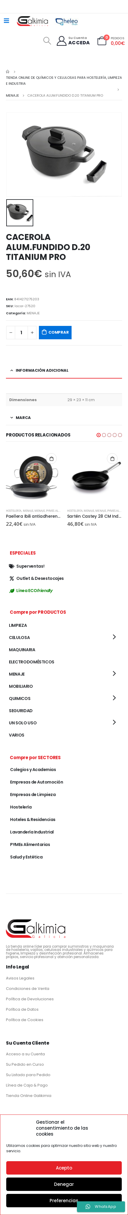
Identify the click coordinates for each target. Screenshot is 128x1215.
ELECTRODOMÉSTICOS (31, 662)
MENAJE (33, 313)
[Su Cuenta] (73, 41)
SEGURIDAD (21, 711)
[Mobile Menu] (6, 21)
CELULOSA (19, 638)
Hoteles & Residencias (33, 819)
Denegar (64, 1184)
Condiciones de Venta (27, 988)
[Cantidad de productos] (21, 332)
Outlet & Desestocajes (36, 578)
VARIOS (16, 735)
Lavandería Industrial (32, 832)
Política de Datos (22, 1009)
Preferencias (64, 1200)
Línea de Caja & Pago (27, 1085)
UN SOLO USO (23, 723)
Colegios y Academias (33, 770)
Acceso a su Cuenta (25, 1054)
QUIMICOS (19, 698)
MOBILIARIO (21, 686)
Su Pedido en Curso (25, 1064)
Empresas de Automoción (36, 782)
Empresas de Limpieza (33, 795)
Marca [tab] (23, 417)
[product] (33, 476)
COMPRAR (58, 332)
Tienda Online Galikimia (28, 1095)
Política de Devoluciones (30, 999)
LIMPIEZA (18, 625)
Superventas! (26, 566)
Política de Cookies (24, 1020)
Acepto (64, 1168)
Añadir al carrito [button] (51, 458)
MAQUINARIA (22, 650)
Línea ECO (30, 591)
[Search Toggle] (47, 41)
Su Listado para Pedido (28, 1075)
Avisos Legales (20, 978)
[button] (98, 435)
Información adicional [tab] (42, 370)
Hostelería (13, 511)
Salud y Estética (26, 857)
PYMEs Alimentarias (60, 511)
